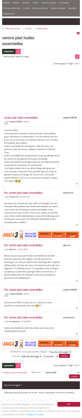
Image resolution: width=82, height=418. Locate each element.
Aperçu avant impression (78, 33)
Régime (6, 2)
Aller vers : (36, 372)
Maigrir (16, 2)
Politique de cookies (35, 414)
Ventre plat (41, 28)
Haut (77, 184)
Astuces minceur (48, 2)
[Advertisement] (42, 90)
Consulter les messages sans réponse (6, 21)
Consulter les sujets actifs (13, 21)
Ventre (36, 2)
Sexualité (72, 8)
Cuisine (26, 8)
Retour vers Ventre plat (15, 372)
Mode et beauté (58, 8)
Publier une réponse (11, 51)
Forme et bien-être (12, 8)
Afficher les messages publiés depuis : (41, 351)
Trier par (27, 356)
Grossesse (64, 2)
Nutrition (26, 2)
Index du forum (12, 28)
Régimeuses (8, 13)
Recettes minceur (40, 8)
